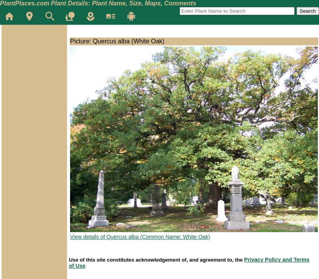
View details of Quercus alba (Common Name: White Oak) (140, 237)
